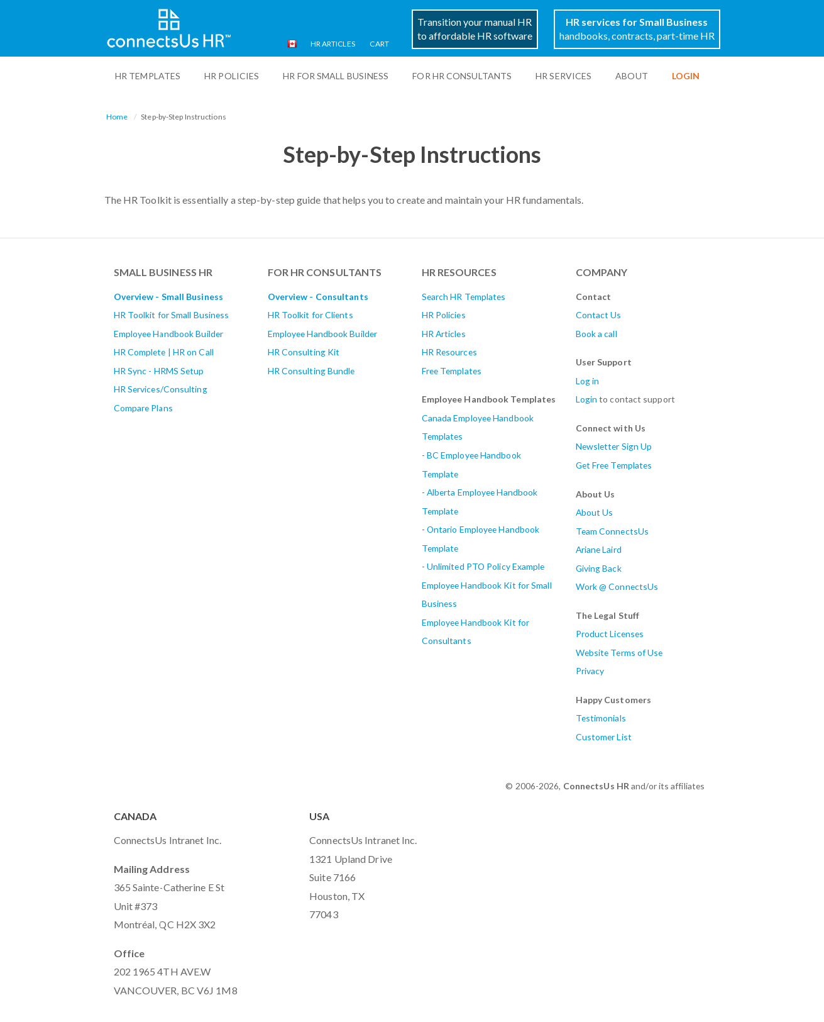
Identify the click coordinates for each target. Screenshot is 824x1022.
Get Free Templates (614, 465)
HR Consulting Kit (304, 352)
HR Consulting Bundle (311, 370)
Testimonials (601, 718)
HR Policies (231, 75)
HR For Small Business (335, 75)
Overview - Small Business (169, 296)
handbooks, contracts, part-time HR (637, 29)
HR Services (563, 75)
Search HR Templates (464, 296)
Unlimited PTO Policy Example (486, 566)
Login (587, 399)
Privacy (590, 670)
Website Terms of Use (619, 652)
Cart (379, 43)
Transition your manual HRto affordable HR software (474, 29)
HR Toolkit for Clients (310, 314)
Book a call (596, 333)
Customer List (604, 736)
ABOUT (631, 75)
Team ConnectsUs (612, 531)
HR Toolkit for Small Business (171, 314)
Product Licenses (610, 633)
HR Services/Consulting (160, 389)
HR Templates (147, 75)
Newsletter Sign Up (614, 446)
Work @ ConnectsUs (617, 586)
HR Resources (449, 352)
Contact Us (599, 314)
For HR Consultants (462, 75)
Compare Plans (143, 408)
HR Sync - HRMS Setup (159, 370)
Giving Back (599, 568)
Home (117, 116)
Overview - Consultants (318, 296)
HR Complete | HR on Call (164, 352)
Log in (588, 380)
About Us (594, 512)
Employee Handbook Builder (169, 333)
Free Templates (451, 370)
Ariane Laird (599, 549)
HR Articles (332, 43)
